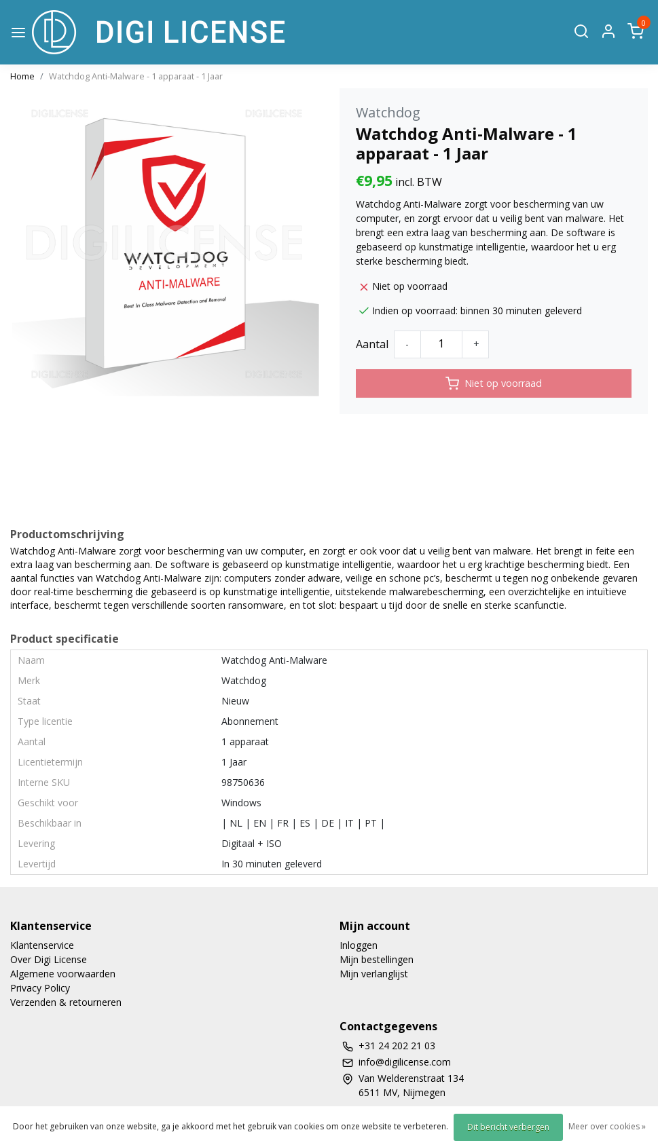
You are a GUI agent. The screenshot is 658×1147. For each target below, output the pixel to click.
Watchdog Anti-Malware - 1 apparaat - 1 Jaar (136, 76)
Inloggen (359, 945)
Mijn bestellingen (377, 959)
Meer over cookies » (607, 1126)
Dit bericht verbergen (508, 1127)
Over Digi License (48, 959)
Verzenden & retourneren (66, 1002)
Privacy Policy (40, 987)
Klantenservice (42, 945)
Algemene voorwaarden (62, 973)
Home (22, 76)
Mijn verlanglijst (374, 973)
